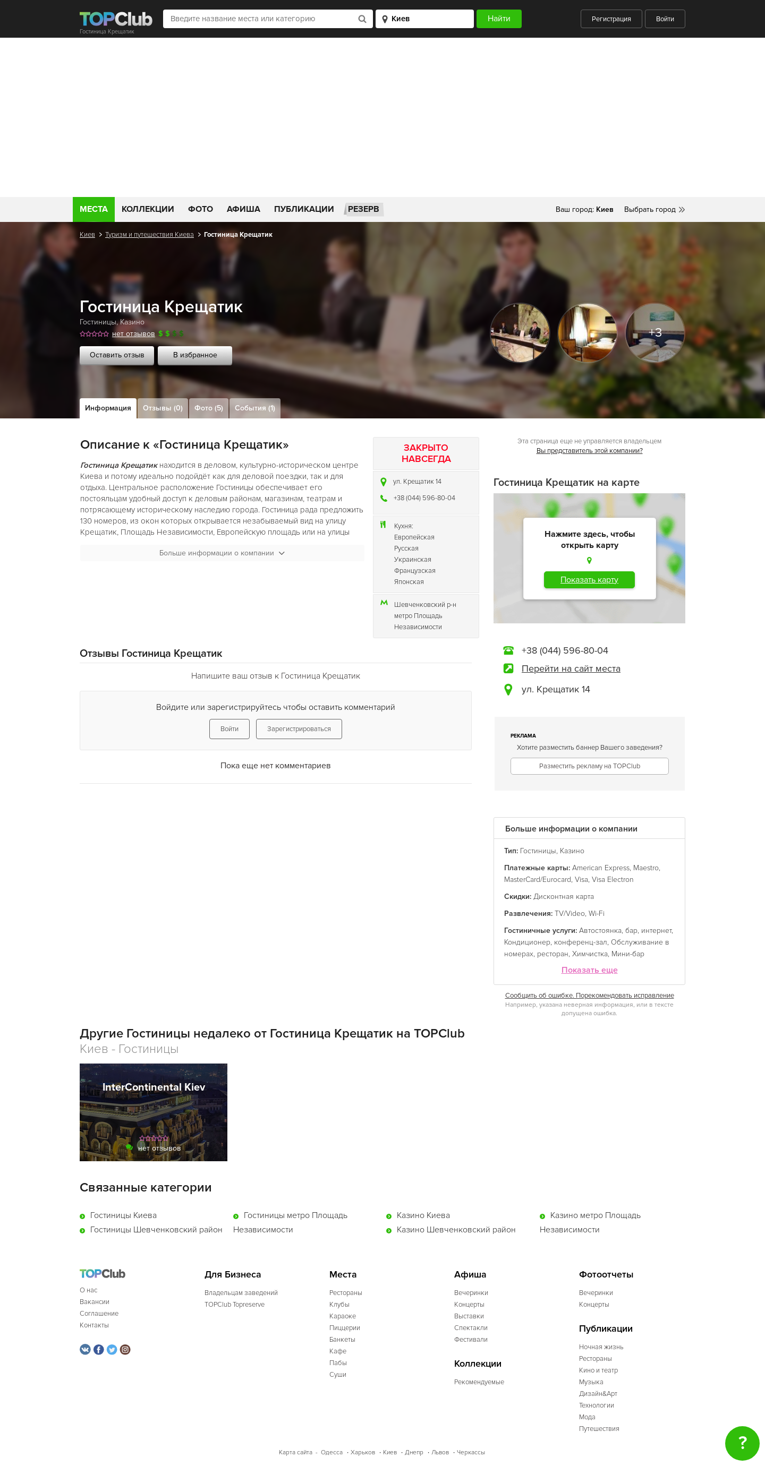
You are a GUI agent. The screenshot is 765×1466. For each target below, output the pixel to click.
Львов (440, 1452)
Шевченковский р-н (425, 605)
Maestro (646, 867)
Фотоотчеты (606, 1274)
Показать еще (590, 970)
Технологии (596, 1405)
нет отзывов (133, 333)
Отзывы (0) (163, 408)
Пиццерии (344, 1328)
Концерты (469, 1304)
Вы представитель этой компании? (590, 451)
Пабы (338, 1363)
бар (631, 930)
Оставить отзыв (117, 354)
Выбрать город (650, 209)
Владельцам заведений (241, 1293)
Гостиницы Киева (123, 1215)
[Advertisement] (382, 117)
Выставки (469, 1316)
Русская (406, 548)
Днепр (414, 1452)
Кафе (337, 1351)
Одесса (332, 1452)
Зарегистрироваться (299, 729)
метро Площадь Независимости (418, 621)
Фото (200, 209)
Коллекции (148, 209)
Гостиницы (98, 322)
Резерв (363, 209)
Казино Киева (423, 1215)
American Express (601, 867)
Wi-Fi (597, 913)
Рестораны (345, 1293)
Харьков (363, 1452)
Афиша (243, 209)
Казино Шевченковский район (456, 1229)
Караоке (342, 1316)
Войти (665, 19)
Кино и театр (598, 1370)
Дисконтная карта (563, 896)
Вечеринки (471, 1293)
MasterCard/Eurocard (537, 879)
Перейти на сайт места (571, 668)
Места (94, 209)
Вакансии (94, 1302)
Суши (337, 1374)
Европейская (414, 537)
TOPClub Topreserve (235, 1304)
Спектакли (471, 1328)
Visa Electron (613, 879)
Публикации (304, 209)
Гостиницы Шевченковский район (156, 1229)
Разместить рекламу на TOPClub (589, 766)
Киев (87, 234)
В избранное (195, 354)
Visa (581, 879)
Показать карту (589, 580)
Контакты (94, 1325)
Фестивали (471, 1339)
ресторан (552, 953)
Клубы (339, 1304)
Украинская (412, 559)
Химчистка (590, 953)
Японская (409, 582)
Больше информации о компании (222, 553)
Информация (108, 408)
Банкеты (342, 1339)
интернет (656, 930)
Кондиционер (527, 942)
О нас (88, 1290)
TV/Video (570, 913)
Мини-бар (627, 953)
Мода (587, 1417)
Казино (132, 322)
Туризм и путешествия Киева (149, 234)
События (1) (255, 408)
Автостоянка (600, 930)
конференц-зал (580, 942)
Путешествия (599, 1429)
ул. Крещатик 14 (417, 481)
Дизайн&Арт (598, 1394)
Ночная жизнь (601, 1347)
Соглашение (99, 1313)
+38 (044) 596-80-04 (424, 498)
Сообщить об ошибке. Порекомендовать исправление (589, 995)
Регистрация (611, 19)
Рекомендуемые (479, 1382)
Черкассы (471, 1452)
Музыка (591, 1382)
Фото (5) (208, 408)
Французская (415, 571)
